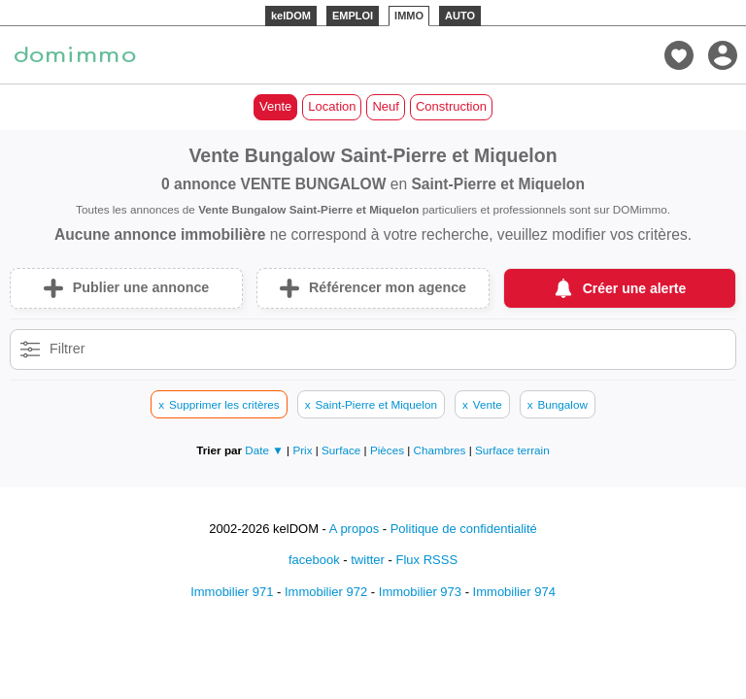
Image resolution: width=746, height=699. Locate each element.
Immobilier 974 (514, 591)
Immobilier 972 (326, 591)
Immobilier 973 (420, 591)
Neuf (385, 106)
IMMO (409, 15)
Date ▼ (264, 450)
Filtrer (67, 348)
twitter (368, 559)
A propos (354, 528)
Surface (343, 450)
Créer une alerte (635, 288)
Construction (451, 106)
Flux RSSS (426, 559)
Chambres (441, 450)
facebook (314, 559)
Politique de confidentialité (463, 528)
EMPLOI (352, 15)
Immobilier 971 (231, 591)
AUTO (460, 15)
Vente (275, 106)
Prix (303, 450)
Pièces (388, 450)
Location (332, 106)
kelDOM (291, 15)
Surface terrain (512, 450)
